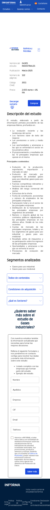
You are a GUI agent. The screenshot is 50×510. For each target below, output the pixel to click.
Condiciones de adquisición (22, 289)
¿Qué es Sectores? (17, 300)
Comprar (34, 103)
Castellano (42, 3)
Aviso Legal (6, 503)
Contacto (41, 9)
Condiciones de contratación (35, 502)
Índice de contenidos (19, 277)
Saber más (32, 471)
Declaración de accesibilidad (45, 502)
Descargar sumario (14, 102)
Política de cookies (19, 502)
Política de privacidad (12, 502)
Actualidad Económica (34, 492)
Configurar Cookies (26, 503)
